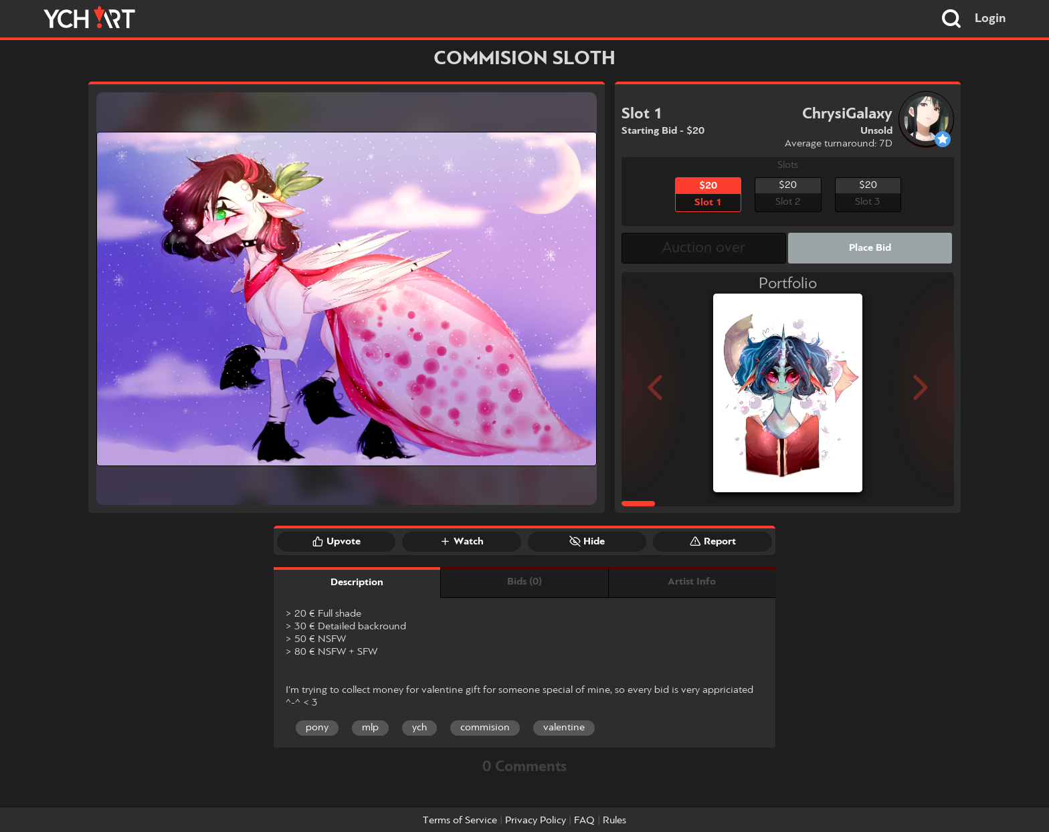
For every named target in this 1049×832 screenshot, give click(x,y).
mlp (370, 727)
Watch (462, 541)
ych (419, 727)
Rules (614, 820)
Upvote (336, 541)
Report (713, 541)
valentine (564, 727)
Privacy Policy (535, 820)
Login (990, 18)
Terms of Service (460, 820)
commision (485, 727)
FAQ (584, 820)
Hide (587, 541)
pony (317, 727)
